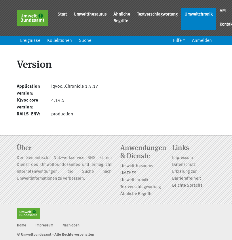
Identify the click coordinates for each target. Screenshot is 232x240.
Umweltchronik (199, 14)
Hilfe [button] (177, 40)
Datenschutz (184, 165)
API (223, 11)
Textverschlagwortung (157, 14)
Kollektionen (59, 40)
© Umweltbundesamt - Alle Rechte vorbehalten (55, 235)
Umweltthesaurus (90, 14)
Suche (85, 40)
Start (62, 14)
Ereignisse (30, 40)
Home (21, 225)
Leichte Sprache (187, 185)
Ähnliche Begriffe (121, 17)
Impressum (182, 158)
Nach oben (70, 225)
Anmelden (202, 40)
